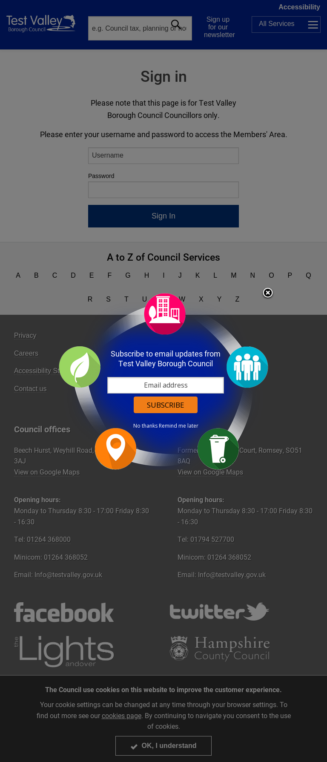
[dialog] (163, 381)
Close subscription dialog (267, 293)
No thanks (145, 426)
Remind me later (178, 426)
